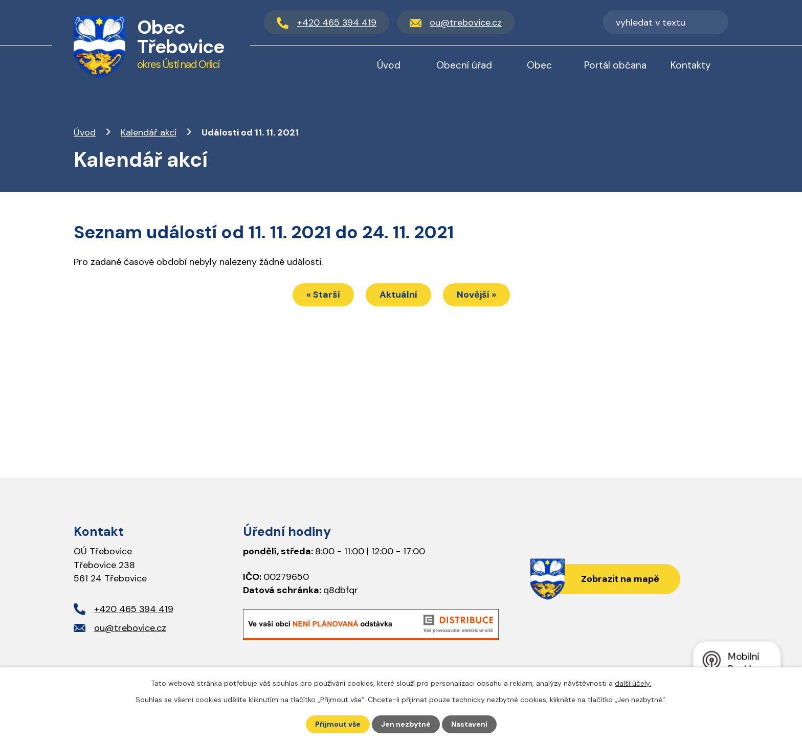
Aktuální (398, 294)
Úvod (85, 132)
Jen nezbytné (406, 724)
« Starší (323, 294)
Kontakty (691, 65)
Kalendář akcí (148, 132)
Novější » (476, 294)
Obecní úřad (464, 65)
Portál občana (615, 65)
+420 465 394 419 (133, 609)
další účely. (633, 683)
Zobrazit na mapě (620, 579)
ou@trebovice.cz (130, 628)
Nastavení (469, 724)
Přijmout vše (338, 724)
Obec (539, 65)
